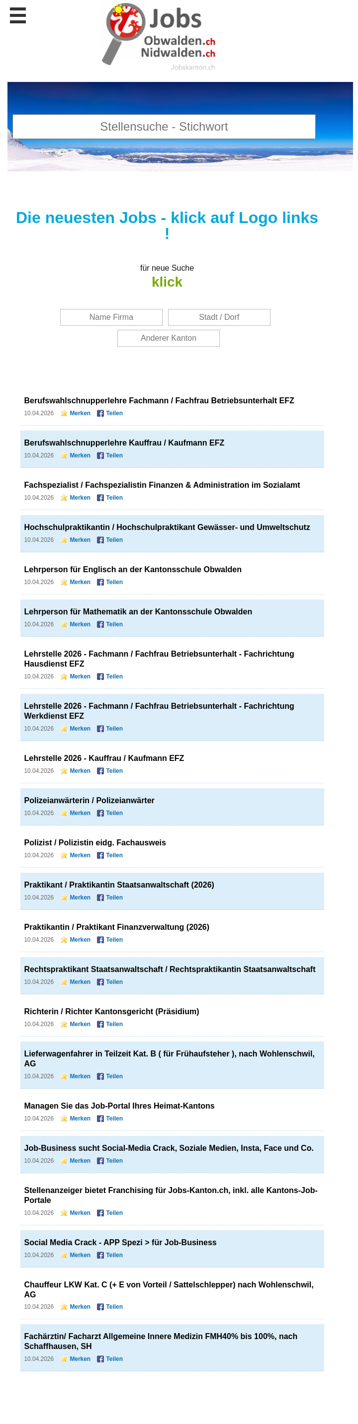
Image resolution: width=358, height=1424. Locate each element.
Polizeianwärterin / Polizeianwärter (89, 800)
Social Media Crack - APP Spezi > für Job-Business (120, 1242)
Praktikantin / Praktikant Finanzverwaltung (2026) (117, 927)
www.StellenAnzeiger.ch (159, 37)
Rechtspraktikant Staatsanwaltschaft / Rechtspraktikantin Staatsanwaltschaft (170, 969)
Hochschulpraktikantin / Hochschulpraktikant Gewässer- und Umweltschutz (167, 527)
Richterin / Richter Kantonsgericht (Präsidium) (111, 1011)
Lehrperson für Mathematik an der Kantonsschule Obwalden (138, 611)
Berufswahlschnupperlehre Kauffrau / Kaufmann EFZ (124, 443)
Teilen (114, 413)
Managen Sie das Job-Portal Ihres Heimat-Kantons (119, 1106)
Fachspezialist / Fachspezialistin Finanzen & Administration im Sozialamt (162, 485)
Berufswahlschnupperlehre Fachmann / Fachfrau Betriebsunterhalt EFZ (159, 400)
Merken (80, 413)
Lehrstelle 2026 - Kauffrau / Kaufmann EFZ (104, 758)
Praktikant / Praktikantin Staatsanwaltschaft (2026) (119, 885)
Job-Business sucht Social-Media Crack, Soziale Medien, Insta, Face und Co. (169, 1148)
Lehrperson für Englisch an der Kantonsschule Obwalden (133, 569)
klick (167, 282)
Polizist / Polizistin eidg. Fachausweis (95, 842)
